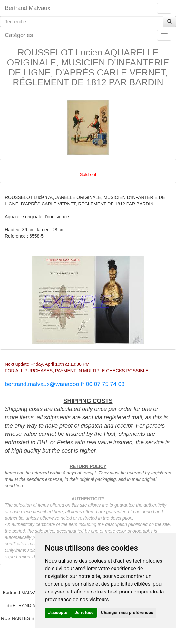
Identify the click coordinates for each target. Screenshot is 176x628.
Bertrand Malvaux (27, 8)
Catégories (19, 35)
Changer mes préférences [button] (127, 612)
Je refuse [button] (83, 612)
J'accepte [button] (57, 612)
